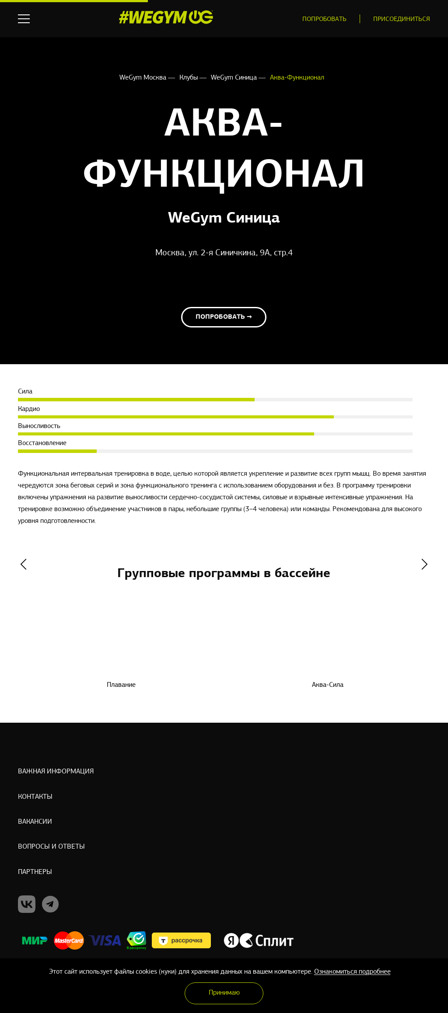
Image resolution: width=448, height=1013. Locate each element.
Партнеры (35, 873)
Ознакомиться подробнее (352, 971)
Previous (23, 569)
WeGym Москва (143, 77)
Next (424, 569)
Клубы (189, 77)
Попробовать (324, 19)
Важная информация (56, 770)
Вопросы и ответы (51, 847)
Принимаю (224, 992)
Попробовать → (224, 321)
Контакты (35, 796)
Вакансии (35, 821)
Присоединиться (401, 19)
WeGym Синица (235, 77)
